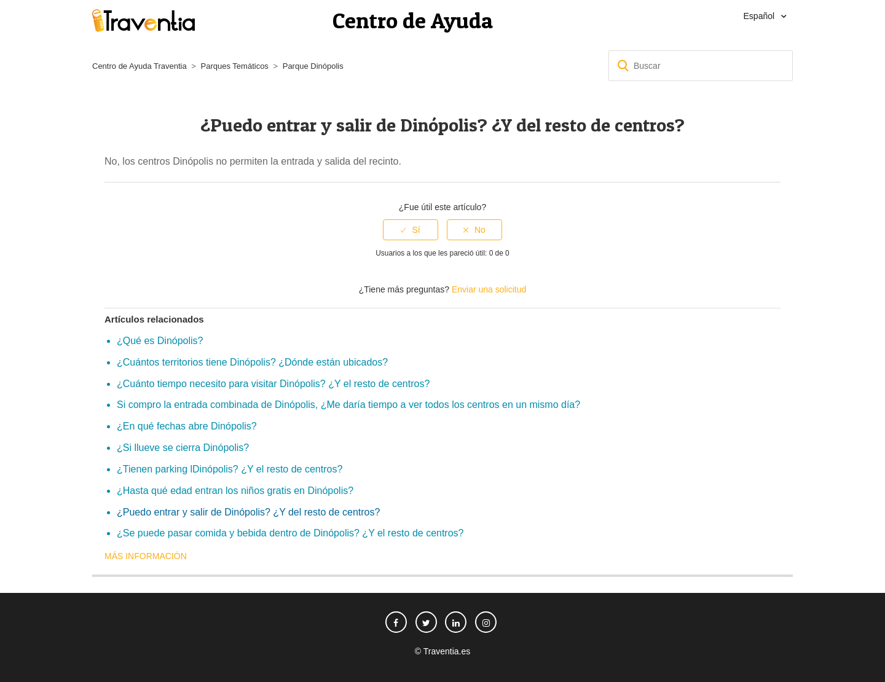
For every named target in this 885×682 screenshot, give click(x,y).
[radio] (410, 230)
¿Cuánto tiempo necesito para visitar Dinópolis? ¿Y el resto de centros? (273, 383)
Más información (145, 556)
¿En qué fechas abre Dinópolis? (187, 426)
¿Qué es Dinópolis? (160, 340)
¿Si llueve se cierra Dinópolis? (183, 447)
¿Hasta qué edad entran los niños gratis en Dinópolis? (235, 490)
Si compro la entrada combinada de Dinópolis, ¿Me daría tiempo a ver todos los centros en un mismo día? (348, 404)
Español (760, 16)
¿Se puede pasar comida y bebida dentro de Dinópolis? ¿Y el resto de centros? (290, 533)
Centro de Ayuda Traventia (139, 66)
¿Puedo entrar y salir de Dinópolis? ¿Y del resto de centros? (248, 512)
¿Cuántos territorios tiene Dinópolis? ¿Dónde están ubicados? (252, 362)
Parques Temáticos (235, 66)
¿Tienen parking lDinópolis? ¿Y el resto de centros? (229, 469)
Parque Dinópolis (313, 66)
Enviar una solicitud (489, 289)
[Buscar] (700, 65)
